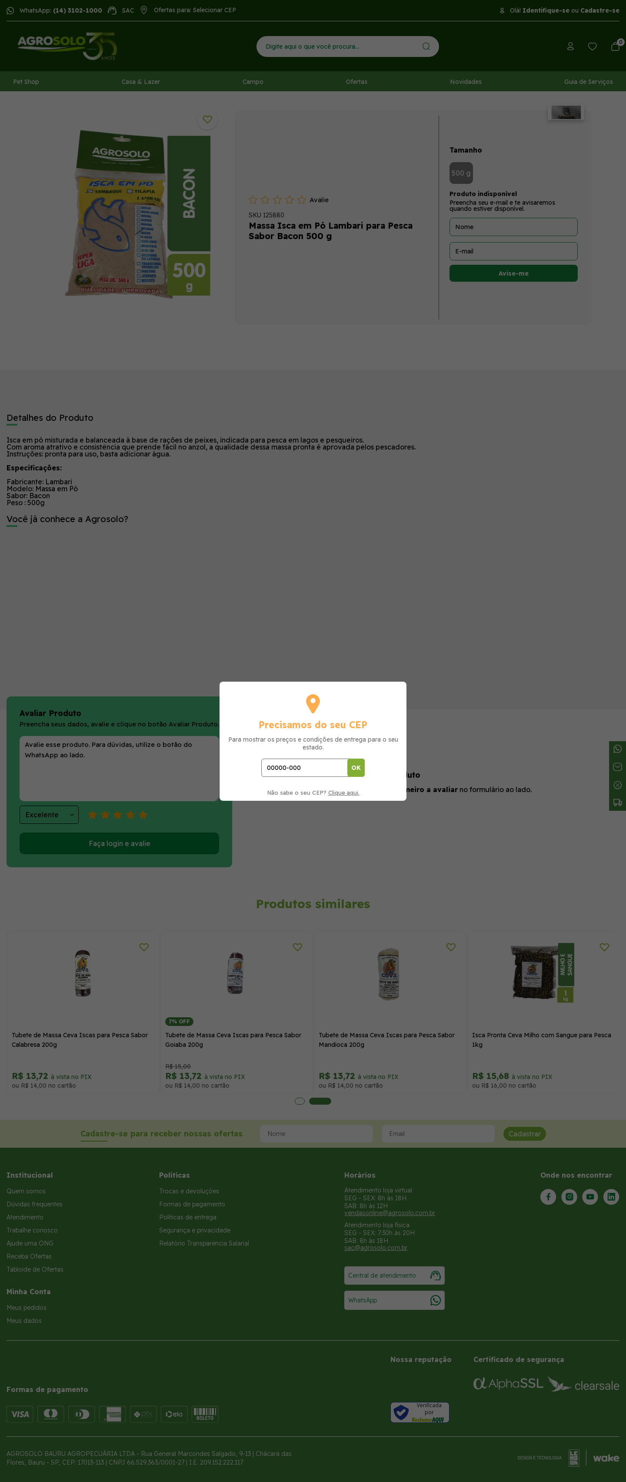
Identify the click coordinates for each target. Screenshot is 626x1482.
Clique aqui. (344, 792)
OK (356, 768)
